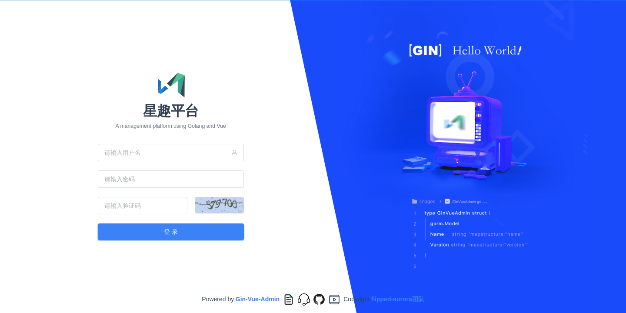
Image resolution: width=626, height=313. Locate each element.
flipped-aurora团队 (397, 299)
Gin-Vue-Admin (258, 299)
